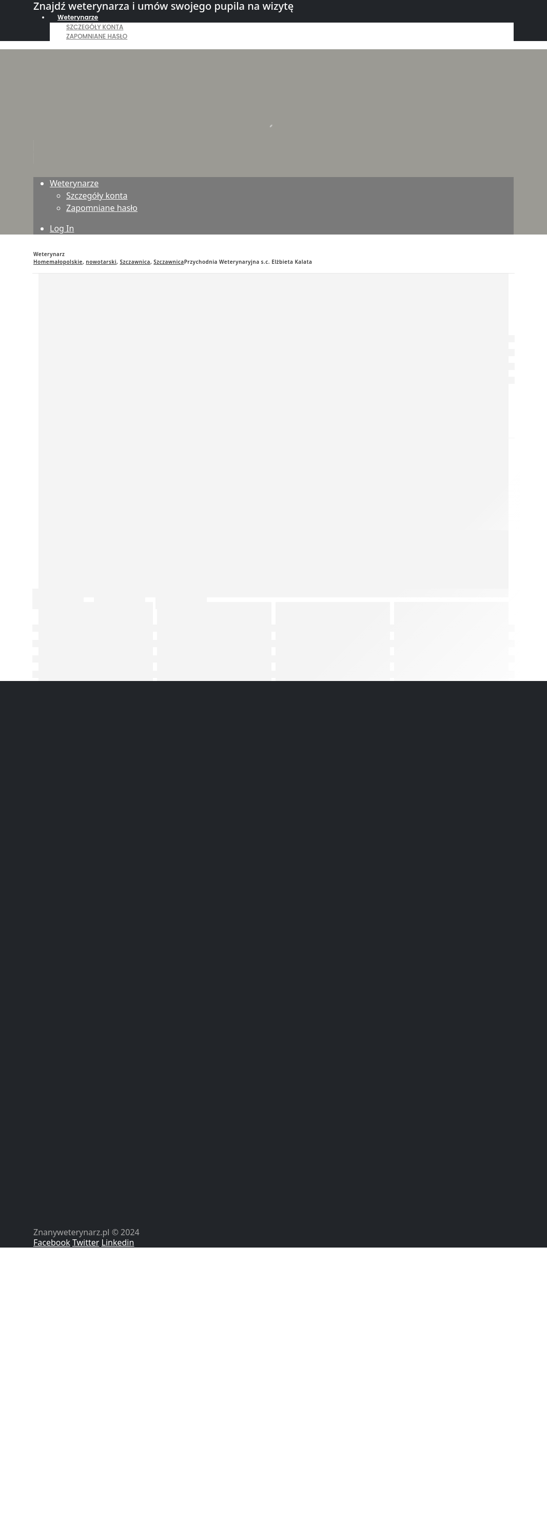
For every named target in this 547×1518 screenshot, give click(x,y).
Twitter (85, 1242)
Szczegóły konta (94, 27)
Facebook (51, 1242)
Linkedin (118, 1242)
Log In (62, 228)
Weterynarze (77, 17)
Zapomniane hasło (96, 36)
